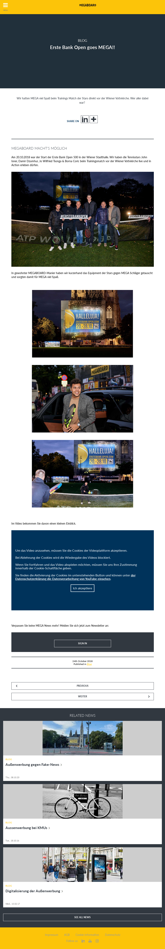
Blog (89, 664)
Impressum (51, 934)
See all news (82, 917)
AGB (67, 934)
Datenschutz (112, 934)
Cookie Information (87, 934)
